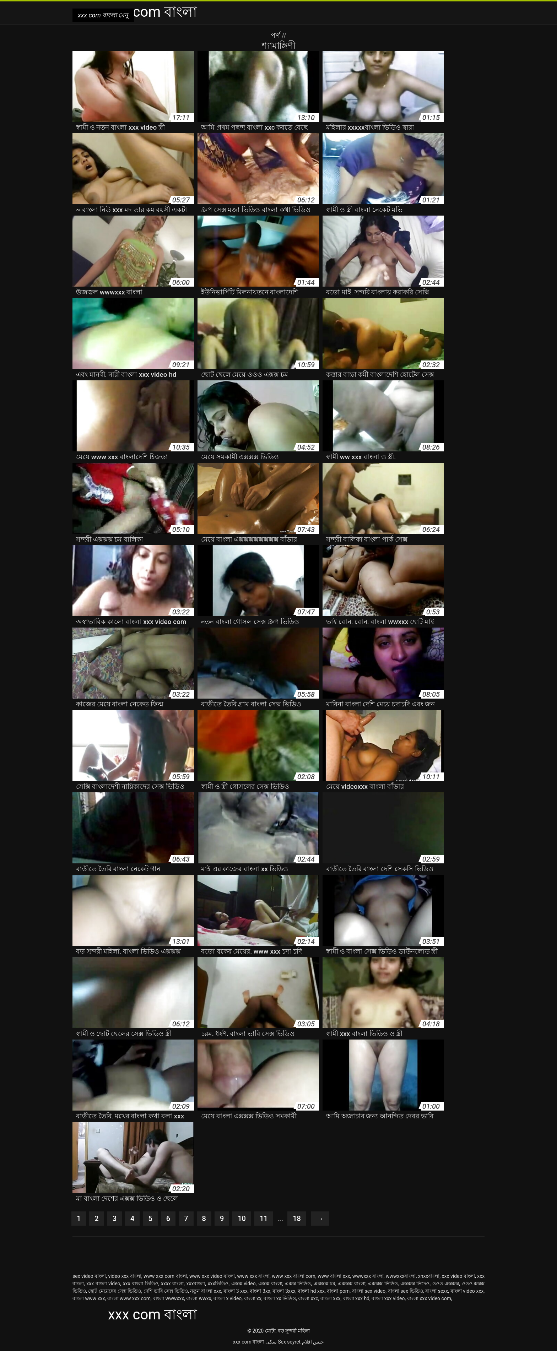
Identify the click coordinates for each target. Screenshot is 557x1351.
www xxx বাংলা (253, 1276)
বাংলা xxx (330, 1298)
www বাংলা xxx (334, 1276)
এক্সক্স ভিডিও (298, 1283)
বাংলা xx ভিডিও (280, 1298)
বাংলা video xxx (467, 1291)
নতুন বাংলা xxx (205, 1291)
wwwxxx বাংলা (368, 1276)
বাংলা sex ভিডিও (405, 1291)
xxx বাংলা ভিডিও (140, 1283)
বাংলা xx (252, 1298)
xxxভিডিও (218, 1283)
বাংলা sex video (368, 1291)
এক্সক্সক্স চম (325, 1283)
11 (264, 1218)
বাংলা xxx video (388, 1298)
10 (242, 1218)
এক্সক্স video (243, 1283)
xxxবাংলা (195, 1283)
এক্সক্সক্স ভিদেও (415, 1283)
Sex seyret (289, 1342)
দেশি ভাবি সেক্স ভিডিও (166, 1291)
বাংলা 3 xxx (235, 1291)
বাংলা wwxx (198, 1298)
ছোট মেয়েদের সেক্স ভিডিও (114, 1291)
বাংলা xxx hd (356, 1298)
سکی (271, 1342)
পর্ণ (276, 35)
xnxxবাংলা (429, 1276)
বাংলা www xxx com (129, 1298)
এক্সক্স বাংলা (270, 1283)
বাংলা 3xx (260, 1291)
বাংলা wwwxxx (168, 1298)
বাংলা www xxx (88, 1298)
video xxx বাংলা (124, 1276)
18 (297, 1218)
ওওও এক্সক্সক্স (445, 1283)
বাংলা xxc (308, 1298)
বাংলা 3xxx (283, 1291)
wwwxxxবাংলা (401, 1276)
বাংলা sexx (436, 1291)
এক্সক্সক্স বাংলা (352, 1283)
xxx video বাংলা (458, 1276)
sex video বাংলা (89, 1276)
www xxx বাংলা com (293, 1276)
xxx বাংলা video (103, 1283)
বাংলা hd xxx (311, 1291)
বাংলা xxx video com (429, 1298)
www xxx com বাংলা (165, 1276)
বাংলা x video (227, 1298)
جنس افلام (313, 1342)
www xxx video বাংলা (212, 1276)
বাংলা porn (338, 1291)
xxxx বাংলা (172, 1283)
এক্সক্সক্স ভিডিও (383, 1283)
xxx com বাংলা (248, 1342)
